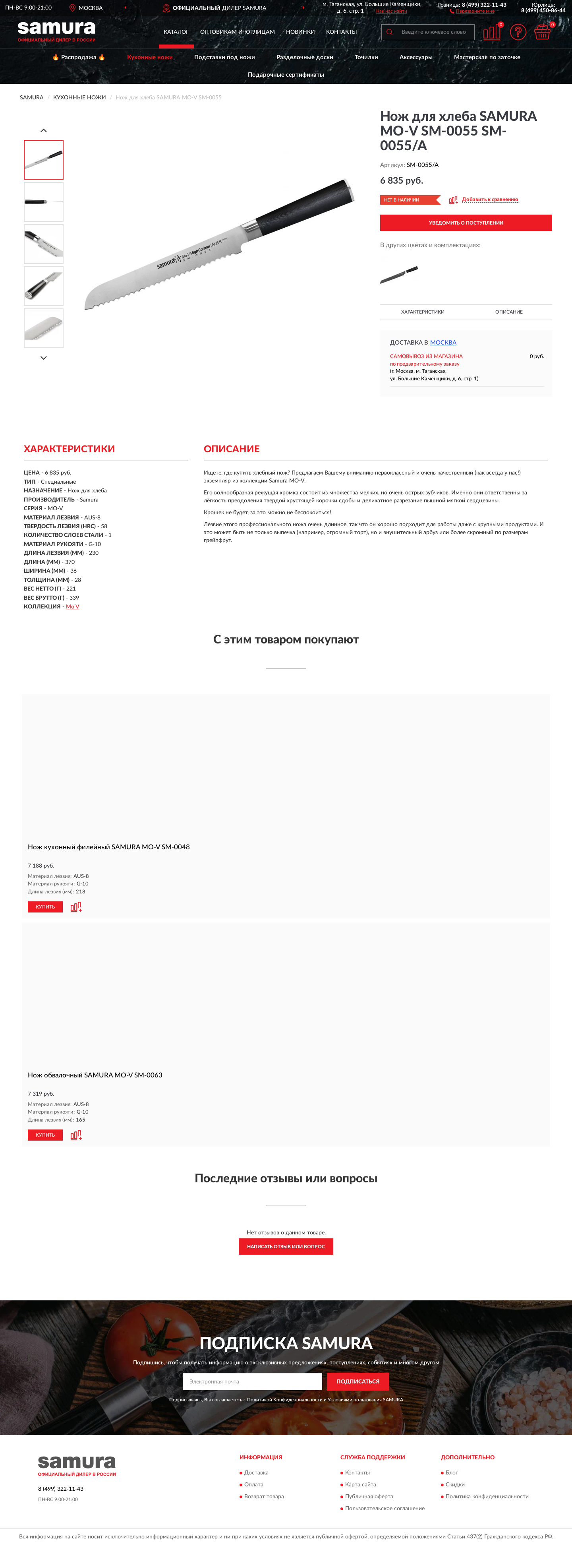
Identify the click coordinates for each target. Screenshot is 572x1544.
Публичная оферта (369, 1496)
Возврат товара (264, 1496)
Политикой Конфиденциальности (285, 1398)
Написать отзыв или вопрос (286, 1245)
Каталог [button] (176, 32)
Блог (452, 1472)
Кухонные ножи (150, 57)
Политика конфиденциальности (487, 1496)
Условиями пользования (355, 1398)
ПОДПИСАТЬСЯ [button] (358, 1380)
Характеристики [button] (422, 312)
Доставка (256, 1472)
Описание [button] (509, 312)
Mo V (72, 607)
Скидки (455, 1484)
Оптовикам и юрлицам (237, 32)
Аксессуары (416, 57)
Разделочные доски (304, 57)
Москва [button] (443, 343)
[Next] (44, 357)
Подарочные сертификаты (286, 75)
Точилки (366, 57)
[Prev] (44, 130)
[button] (472, 10)
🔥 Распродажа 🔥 (79, 57)
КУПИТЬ (45, 906)
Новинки (300, 32)
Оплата (253, 1484)
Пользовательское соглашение (385, 1508)
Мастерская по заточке (487, 57)
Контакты (341, 32)
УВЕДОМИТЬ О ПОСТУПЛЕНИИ (466, 223)
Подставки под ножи (224, 57)
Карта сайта (360, 1484)
